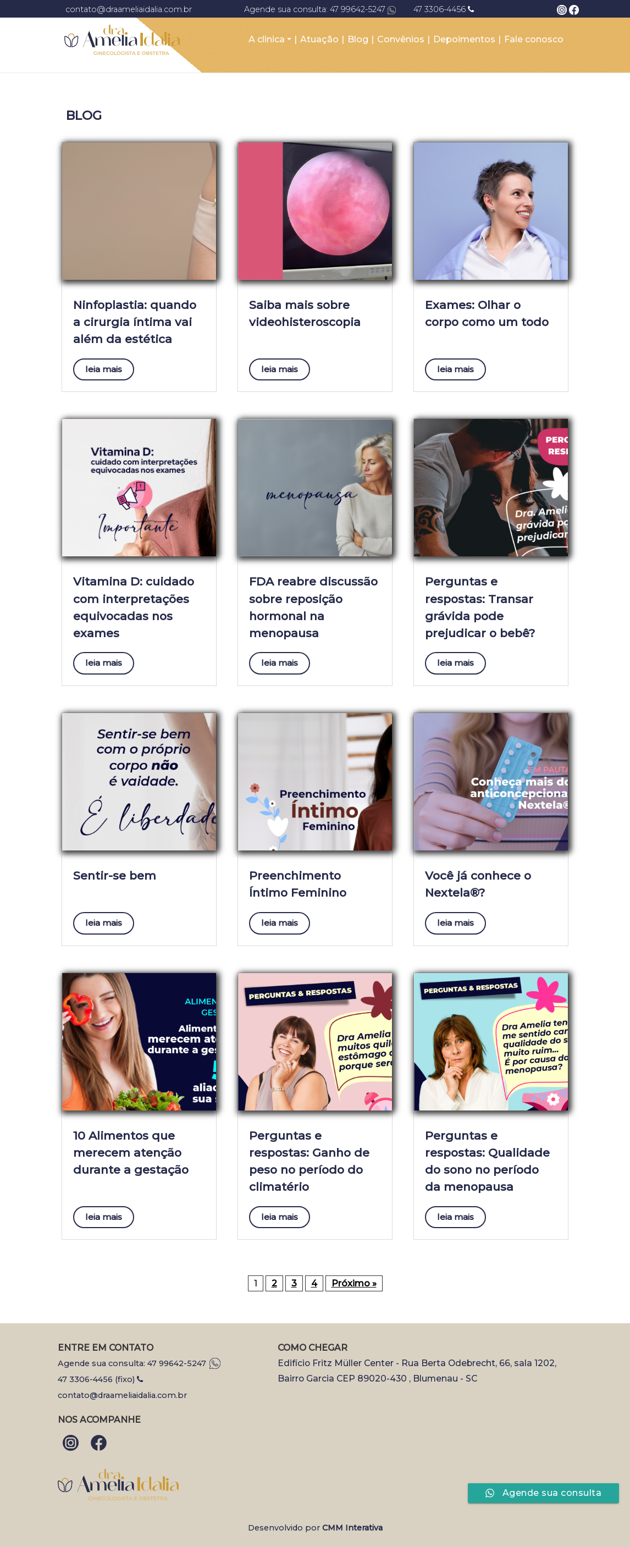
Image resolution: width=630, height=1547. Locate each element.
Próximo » (354, 1283)
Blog (357, 39)
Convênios (400, 39)
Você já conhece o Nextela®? (478, 884)
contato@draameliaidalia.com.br (122, 1395)
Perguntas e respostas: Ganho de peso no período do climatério (309, 1161)
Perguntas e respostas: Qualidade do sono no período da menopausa (487, 1161)
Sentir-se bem (114, 875)
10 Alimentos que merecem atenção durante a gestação (131, 1152)
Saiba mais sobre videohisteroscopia (305, 313)
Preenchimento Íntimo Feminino (297, 884)
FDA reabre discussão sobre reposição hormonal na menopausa (313, 607)
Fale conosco (533, 39)
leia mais (103, 369)
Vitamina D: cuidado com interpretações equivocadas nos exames (133, 607)
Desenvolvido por (315, 1528)
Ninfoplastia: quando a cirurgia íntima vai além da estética (134, 322)
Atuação (319, 39)
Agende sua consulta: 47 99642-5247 (139, 1363)
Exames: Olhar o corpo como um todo (487, 313)
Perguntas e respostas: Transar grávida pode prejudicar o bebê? (480, 607)
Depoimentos (464, 39)
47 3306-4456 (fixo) (100, 1379)
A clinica (266, 39)
